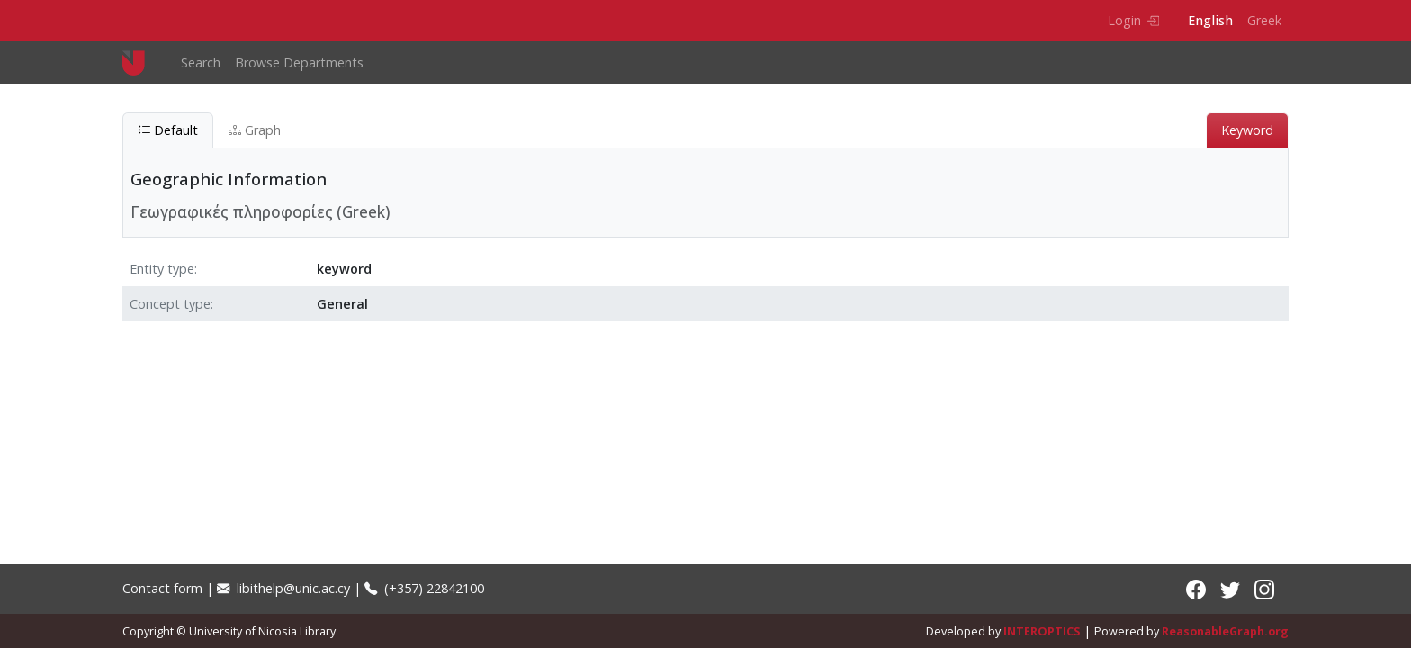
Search (200, 62)
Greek (1264, 20)
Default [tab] (168, 130)
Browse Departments (299, 62)
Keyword (1247, 130)
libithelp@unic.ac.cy (283, 588)
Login (1133, 20)
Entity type (162, 268)
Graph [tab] (255, 130)
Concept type (170, 303)
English (1210, 20)
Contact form (162, 588)
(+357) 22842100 (424, 588)
